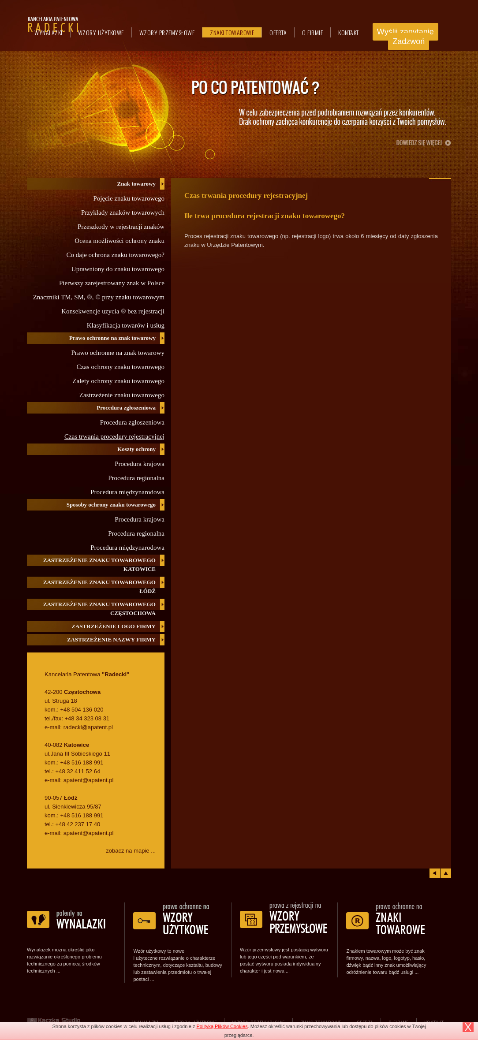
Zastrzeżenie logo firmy (113, 626)
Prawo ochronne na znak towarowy (117, 352)
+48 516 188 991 (81, 762)
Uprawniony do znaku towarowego (117, 268)
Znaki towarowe (232, 32)
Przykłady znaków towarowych (122, 212)
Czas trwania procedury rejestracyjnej (114, 436)
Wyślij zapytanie (405, 31)
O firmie (312, 32)
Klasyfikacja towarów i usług (125, 325)
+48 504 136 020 (81, 709)
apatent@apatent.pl (88, 780)
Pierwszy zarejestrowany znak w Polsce (111, 283)
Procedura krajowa (139, 463)
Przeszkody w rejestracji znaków (121, 226)
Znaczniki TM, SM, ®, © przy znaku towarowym (98, 297)
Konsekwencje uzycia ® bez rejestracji (112, 311)
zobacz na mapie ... (131, 850)
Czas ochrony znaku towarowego (120, 366)
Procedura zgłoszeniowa (132, 422)
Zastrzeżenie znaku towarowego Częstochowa (99, 608)
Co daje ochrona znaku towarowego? (115, 254)
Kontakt (348, 32)
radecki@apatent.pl (88, 727)
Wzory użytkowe (101, 32)
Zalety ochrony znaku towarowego (118, 380)
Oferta (278, 32)
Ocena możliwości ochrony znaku (119, 240)
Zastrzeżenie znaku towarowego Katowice (99, 564)
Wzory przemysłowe (167, 32)
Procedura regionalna (136, 477)
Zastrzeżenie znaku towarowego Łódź (99, 586)
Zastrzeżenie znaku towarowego (121, 395)
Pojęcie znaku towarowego (128, 198)
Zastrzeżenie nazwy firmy (111, 639)
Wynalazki (48, 32)
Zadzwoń (408, 41)
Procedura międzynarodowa (127, 492)
